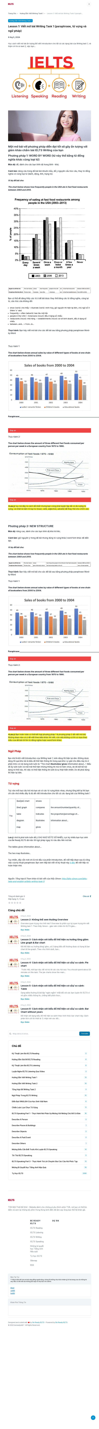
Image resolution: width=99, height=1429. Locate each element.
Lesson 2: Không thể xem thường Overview (44, 912)
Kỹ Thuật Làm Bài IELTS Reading (25, 1053)
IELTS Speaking (37, 1241)
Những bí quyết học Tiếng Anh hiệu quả (29, 1167)
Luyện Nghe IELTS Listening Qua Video (28, 1071)
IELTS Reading (36, 1228)
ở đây (72, 863)
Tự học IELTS (17, 1173)
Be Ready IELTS (38, 1322)
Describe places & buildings (23, 1125)
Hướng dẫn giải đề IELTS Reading (26, 1059)
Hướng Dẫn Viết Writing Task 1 (31, 13)
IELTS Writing (36, 1237)
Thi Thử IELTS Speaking (22, 1155)
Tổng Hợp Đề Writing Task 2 (24, 1089)
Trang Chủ (12, 13)
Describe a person (20, 1119)
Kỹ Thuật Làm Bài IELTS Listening (26, 1065)
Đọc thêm (25, 922)
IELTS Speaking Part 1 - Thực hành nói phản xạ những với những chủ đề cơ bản (46, 1113)
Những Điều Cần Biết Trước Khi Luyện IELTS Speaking (34, 1149)
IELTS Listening (36, 1232)
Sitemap (33, 1260)
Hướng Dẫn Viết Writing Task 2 (24, 1083)
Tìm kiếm (84, 1034)
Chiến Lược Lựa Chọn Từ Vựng (25, 1107)
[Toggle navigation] (89, 4)
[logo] (11, 1199)
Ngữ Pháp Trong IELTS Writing (24, 1095)
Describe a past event (21, 1137)
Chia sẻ (87, 896)
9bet (12, 1288)
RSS (32, 1265)
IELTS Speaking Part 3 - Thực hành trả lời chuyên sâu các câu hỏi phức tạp (45, 1161)
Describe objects (19, 1131)
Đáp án (13, 430)
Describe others (19, 1143)
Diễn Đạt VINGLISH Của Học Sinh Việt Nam (30, 1101)
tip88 (12, 1293)
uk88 (12, 1290)
